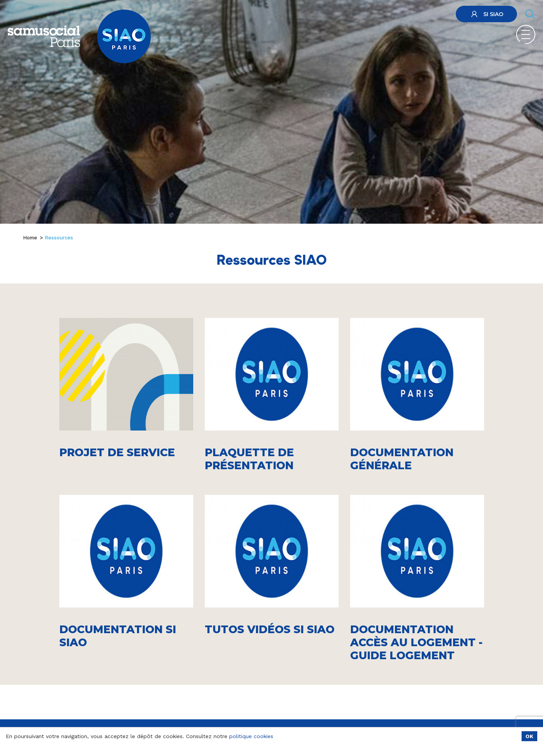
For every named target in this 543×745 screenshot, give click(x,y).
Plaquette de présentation (249, 459)
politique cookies (251, 736)
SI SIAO (486, 14)
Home (30, 238)
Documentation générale (401, 459)
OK (529, 736)
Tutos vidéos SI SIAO (269, 629)
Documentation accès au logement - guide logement (416, 642)
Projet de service (117, 452)
